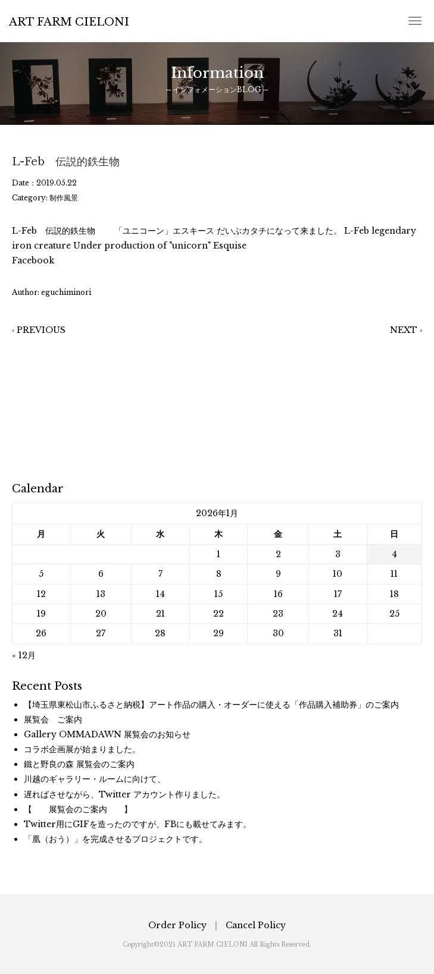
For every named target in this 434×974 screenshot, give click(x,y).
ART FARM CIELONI (69, 22)
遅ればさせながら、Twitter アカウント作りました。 (124, 794)
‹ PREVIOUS (38, 330)
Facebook (33, 260)
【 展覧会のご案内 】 (78, 809)
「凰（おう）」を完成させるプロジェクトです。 (115, 839)
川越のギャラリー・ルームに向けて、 (95, 779)
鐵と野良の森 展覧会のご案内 (79, 764)
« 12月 (24, 655)
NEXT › (406, 330)
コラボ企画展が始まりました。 (82, 749)
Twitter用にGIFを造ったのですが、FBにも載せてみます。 (137, 824)
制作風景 (63, 197)
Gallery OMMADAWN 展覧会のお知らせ (107, 734)
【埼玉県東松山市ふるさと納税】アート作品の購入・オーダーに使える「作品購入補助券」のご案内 (211, 704)
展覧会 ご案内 (53, 719)
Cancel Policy (256, 925)
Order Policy (177, 925)
